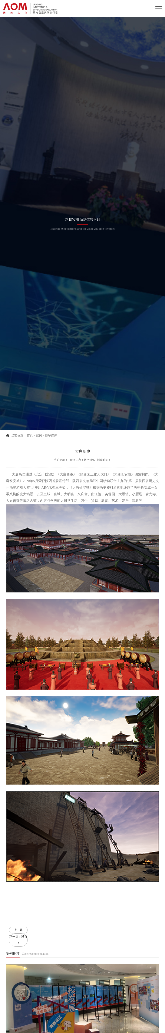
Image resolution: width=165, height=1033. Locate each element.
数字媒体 (51, 435)
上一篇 (18, 930)
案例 (39, 435)
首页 (30, 435)
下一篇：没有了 (18, 940)
